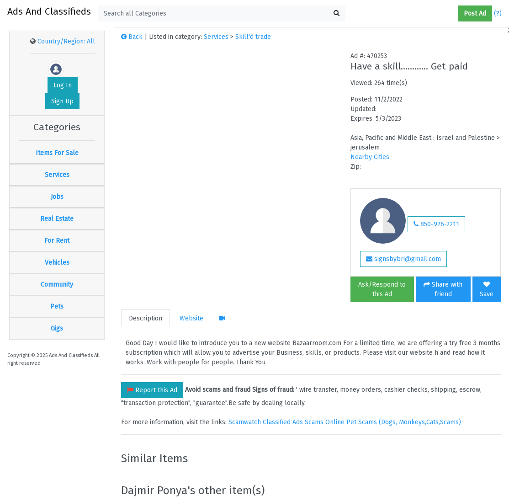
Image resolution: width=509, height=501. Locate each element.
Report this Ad (152, 390)
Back (132, 37)
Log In (62, 85)
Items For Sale (57, 153)
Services (57, 175)
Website (191, 318)
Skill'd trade (253, 37)
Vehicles (57, 262)
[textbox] (221, 13)
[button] (454, 13)
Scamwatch (244, 422)
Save (486, 289)
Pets (57, 306)
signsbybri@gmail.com (403, 259)
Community (57, 284)
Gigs (57, 328)
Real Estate (57, 219)
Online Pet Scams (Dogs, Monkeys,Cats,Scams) (393, 422)
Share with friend (443, 289)
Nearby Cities (369, 157)
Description (145, 318)
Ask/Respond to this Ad (382, 289)
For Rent (56, 241)
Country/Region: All (66, 41)
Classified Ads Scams (294, 422)
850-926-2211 (436, 224)
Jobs (57, 197)
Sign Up (62, 101)
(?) (498, 13)
